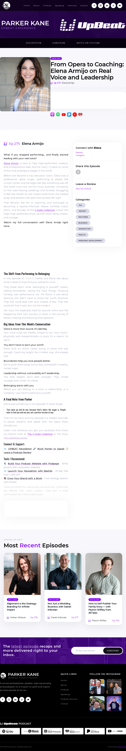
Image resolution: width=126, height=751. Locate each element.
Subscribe (59, 43)
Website (79, 152)
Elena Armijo (11, 163)
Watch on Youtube (88, 43)
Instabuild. (122, 747)
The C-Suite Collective (40, 434)
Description (33, 43)
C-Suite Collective (45, 210)
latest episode (25, 646)
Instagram (80, 155)
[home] (6, 5)
